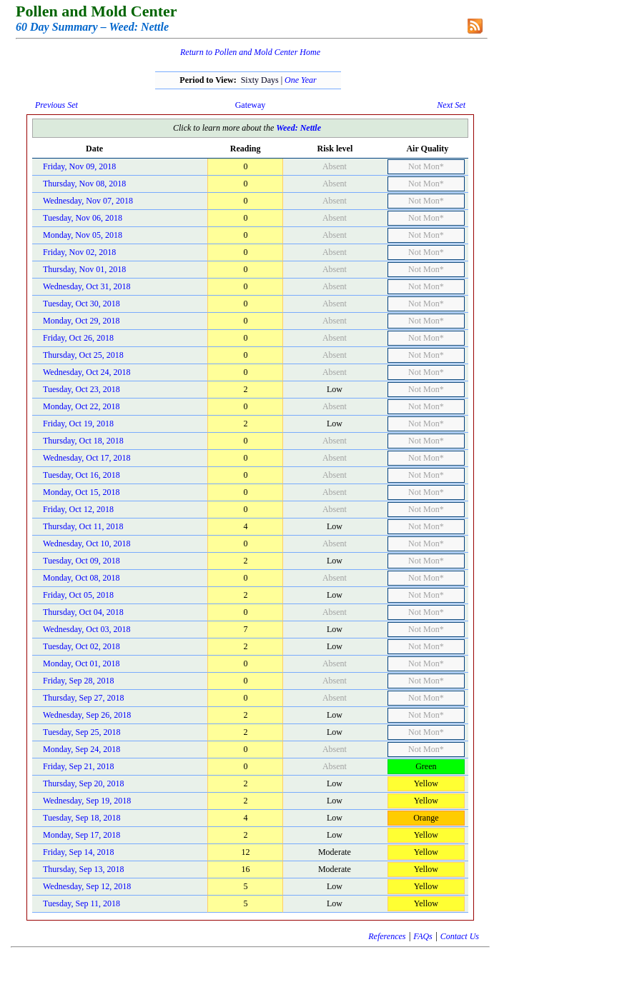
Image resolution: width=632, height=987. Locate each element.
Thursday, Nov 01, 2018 (84, 269)
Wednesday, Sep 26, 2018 (87, 715)
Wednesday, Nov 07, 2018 (88, 201)
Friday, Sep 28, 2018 (78, 681)
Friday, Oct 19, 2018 (78, 424)
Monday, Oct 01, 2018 (81, 663)
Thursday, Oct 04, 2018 (83, 612)
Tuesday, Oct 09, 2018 (81, 561)
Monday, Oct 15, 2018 (81, 492)
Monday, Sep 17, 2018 (81, 835)
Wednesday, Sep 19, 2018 (87, 801)
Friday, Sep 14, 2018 (78, 852)
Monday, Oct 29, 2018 (81, 321)
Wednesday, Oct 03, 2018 (87, 629)
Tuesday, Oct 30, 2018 (81, 304)
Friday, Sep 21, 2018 (78, 766)
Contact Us (459, 936)
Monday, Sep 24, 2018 (81, 749)
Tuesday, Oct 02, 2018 (81, 646)
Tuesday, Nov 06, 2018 (82, 218)
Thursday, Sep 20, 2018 (83, 783)
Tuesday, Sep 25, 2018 (81, 732)
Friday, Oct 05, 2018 (78, 595)
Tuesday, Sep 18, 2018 (81, 818)
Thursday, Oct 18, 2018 (83, 441)
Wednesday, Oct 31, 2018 (87, 286)
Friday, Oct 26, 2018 (78, 338)
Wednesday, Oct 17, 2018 (87, 458)
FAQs (422, 936)
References (386, 936)
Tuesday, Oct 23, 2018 (81, 389)
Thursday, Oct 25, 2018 (83, 355)
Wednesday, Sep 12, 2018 (87, 886)
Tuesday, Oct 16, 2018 (81, 475)
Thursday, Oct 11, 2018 (83, 526)
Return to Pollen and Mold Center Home (250, 52)
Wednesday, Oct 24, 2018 (87, 372)
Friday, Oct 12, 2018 (78, 509)
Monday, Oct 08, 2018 (81, 578)
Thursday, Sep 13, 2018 (83, 869)
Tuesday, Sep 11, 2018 (81, 903)
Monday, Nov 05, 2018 (82, 235)
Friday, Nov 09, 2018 (79, 166)
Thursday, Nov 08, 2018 (84, 184)
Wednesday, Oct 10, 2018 (87, 543)
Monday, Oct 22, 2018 (81, 406)
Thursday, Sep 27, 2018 (83, 698)
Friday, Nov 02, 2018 (79, 252)
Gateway (250, 105)
